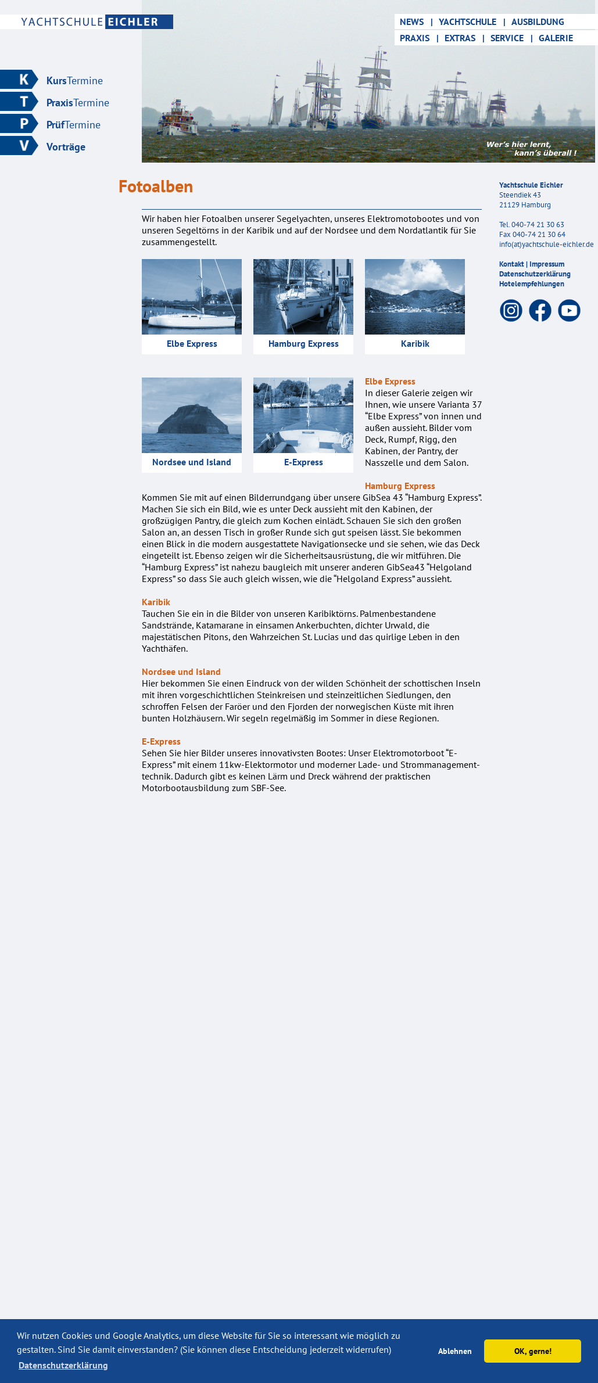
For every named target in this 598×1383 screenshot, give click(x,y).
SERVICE (511, 38)
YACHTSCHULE (472, 21)
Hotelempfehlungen (531, 284)
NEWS (415, 21)
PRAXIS (418, 38)
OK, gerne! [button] (533, 1350)
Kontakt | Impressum (531, 264)
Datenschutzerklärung (535, 274)
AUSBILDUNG (541, 21)
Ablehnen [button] (455, 1350)
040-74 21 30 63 (537, 224)
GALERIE (559, 38)
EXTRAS (465, 38)
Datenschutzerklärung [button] (63, 1365)
